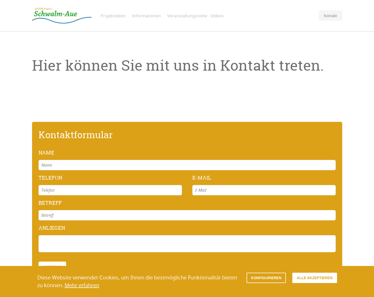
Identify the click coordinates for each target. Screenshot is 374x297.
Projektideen (113, 16)
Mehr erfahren (82, 285)
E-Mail (201, 177)
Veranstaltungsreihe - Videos (195, 16)
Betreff (50, 202)
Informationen (146, 16)
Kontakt (330, 15)
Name (46, 152)
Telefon (50, 177)
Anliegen (52, 227)
